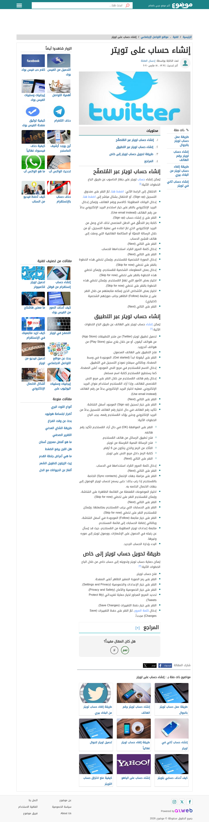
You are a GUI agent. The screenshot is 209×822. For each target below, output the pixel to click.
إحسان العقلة (148, 60)
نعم (125, 650)
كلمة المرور (141, 610)
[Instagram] (174, 802)
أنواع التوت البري (61, 407)
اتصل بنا (33, 800)
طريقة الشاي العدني (58, 428)
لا (114, 650)
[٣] (140, 566)
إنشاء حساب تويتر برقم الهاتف (181, 156)
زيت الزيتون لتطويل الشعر (55, 463)
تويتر (154, 665)
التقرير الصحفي (62, 435)
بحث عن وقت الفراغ (60, 421)
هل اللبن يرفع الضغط (58, 449)
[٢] (151, 329)
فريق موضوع (30, 813)
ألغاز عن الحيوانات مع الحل (55, 470)
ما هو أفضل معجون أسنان (55, 442)
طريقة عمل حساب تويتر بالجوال (181, 141)
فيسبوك (167, 665)
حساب (141, 179)
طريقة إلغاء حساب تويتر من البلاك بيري (179, 171)
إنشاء (149, 324)
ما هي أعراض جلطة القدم (55, 456)
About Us (66, 813)
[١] (140, 184)
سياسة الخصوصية (61, 806)
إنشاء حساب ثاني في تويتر (178, 183)
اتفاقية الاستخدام (28, 806)
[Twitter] (182, 802)
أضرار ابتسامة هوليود (58, 414)
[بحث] (127, 5)
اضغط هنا (117, 191)
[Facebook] (189, 802)
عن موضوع (65, 800)
